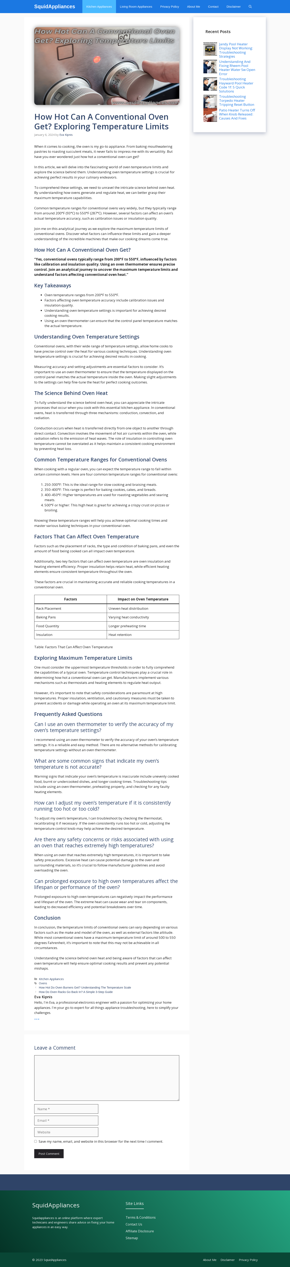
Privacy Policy (169, 6)
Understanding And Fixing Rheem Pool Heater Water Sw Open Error (237, 67)
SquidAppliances (54, 6)
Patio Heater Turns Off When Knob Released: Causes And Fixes (237, 114)
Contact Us (134, 1224)
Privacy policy (248, 1260)
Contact (213, 6)
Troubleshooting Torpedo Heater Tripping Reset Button (236, 100)
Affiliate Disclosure (140, 1231)
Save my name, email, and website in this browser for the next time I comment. (101, 1141)
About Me (193, 6)
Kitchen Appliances (99, 6)
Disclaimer (234, 6)
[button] (250, 6)
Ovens (43, 983)
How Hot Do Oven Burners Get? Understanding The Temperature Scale (85, 987)
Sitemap (132, 1238)
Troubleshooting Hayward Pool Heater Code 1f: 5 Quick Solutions (236, 85)
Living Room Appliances (136, 6)
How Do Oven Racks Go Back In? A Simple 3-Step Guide (76, 992)
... (37, 1017)
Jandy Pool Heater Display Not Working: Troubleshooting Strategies (236, 50)
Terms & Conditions (141, 1217)
